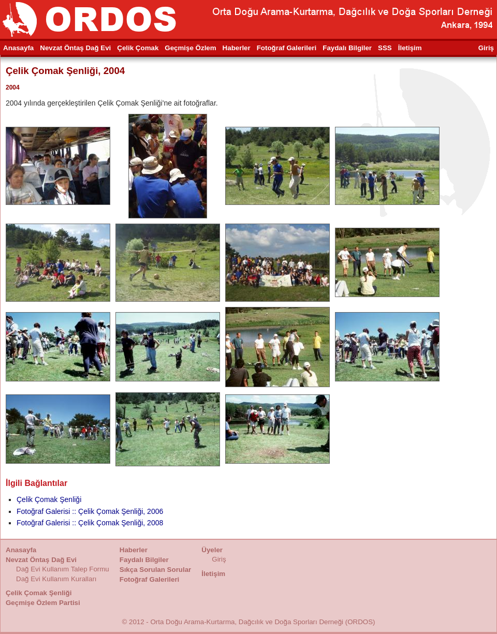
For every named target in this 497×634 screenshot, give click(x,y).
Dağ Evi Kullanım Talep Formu (62, 569)
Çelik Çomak (137, 48)
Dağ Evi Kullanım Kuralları (56, 579)
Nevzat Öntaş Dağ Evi (75, 48)
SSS (385, 48)
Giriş (486, 48)
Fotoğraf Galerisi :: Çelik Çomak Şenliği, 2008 (90, 523)
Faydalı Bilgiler (347, 48)
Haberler (237, 48)
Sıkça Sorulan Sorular (156, 569)
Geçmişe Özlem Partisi (43, 603)
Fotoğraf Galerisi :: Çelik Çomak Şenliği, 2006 (90, 511)
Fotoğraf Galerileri (287, 48)
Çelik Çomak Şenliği (49, 499)
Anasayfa (18, 48)
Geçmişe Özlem (190, 48)
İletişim (410, 48)
